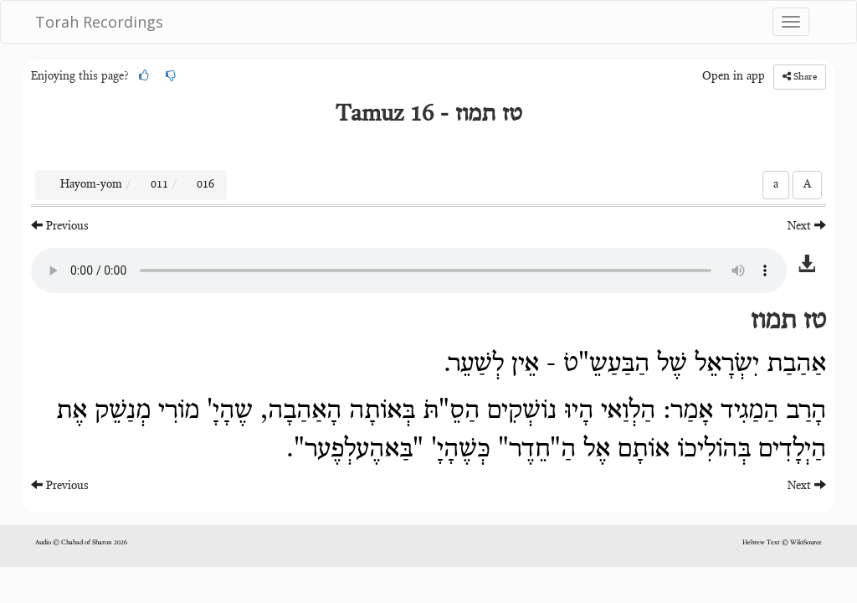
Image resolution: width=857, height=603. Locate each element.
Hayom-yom (91, 185)
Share (800, 76)
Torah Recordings (99, 22)
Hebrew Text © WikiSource (782, 542)
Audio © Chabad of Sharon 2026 (81, 542)
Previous (60, 226)
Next (807, 226)
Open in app (733, 77)
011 (159, 185)
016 (205, 185)
